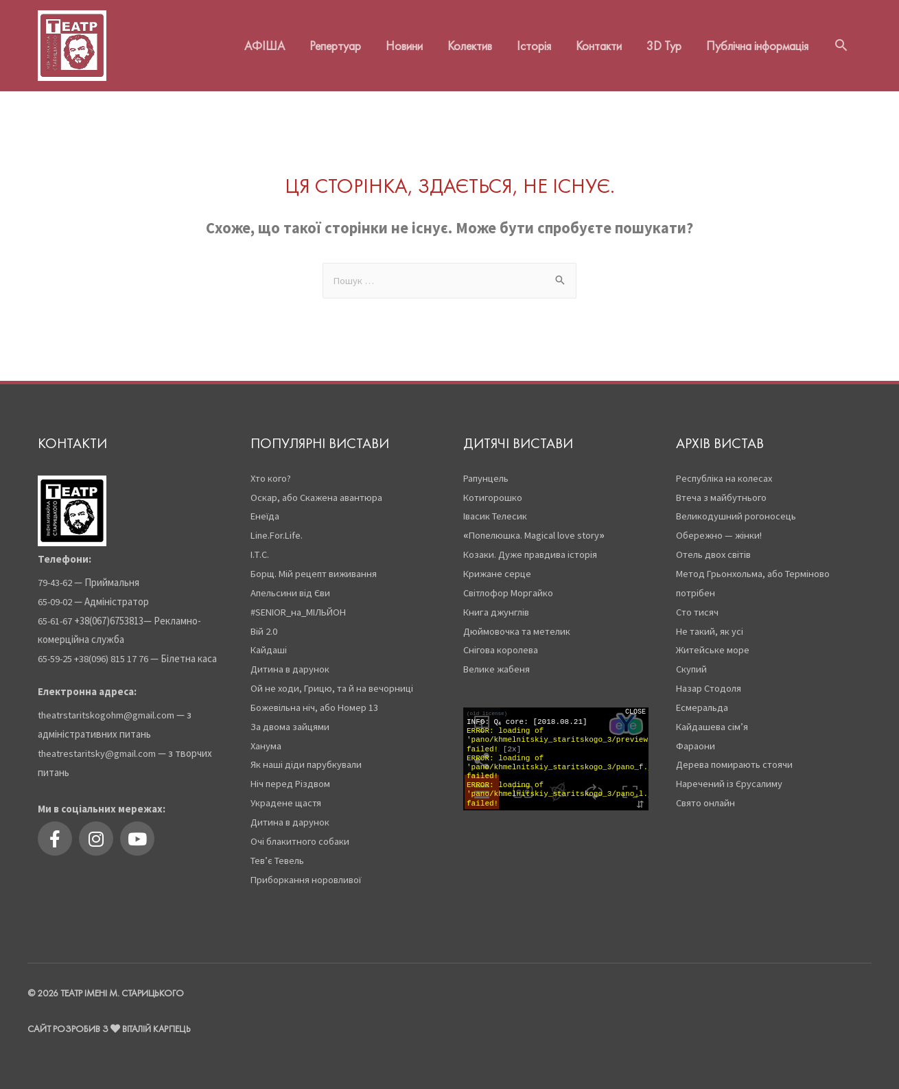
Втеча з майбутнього (722, 488)
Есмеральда (702, 698)
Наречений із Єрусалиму (730, 775)
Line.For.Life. (278, 526)
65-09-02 (55, 592)
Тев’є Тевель (279, 851)
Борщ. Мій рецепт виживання (316, 565)
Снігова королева (502, 641)
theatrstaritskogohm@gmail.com (108, 706)
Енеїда (265, 507)
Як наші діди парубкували (307, 755)
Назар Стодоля (710, 679)
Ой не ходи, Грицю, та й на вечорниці (333, 679)
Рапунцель (487, 469)
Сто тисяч (698, 602)
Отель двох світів (716, 545)
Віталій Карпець (157, 1020)
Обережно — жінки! (720, 526)
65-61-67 (55, 611)
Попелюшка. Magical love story (535, 526)
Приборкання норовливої (307, 870)
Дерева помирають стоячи (736, 755)
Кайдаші (270, 641)
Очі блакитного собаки (300, 832)
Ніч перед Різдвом (291, 775)
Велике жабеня (498, 660)
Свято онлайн (707, 794)
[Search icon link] (841, 41)
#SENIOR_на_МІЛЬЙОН (301, 602)
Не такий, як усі (710, 622)
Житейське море (713, 641)
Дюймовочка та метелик (518, 622)
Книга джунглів (497, 602)
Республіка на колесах (725, 469)
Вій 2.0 (264, 622)
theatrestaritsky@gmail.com (98, 744)
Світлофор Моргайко (509, 583)
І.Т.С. (261, 545)
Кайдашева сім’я (712, 717)
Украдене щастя (286, 794)
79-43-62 (55, 573)
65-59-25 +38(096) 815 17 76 (94, 650)
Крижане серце (498, 565)
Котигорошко (493, 488)
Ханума (266, 736)
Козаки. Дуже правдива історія (532, 545)
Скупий (692, 660)
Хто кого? (272, 469)
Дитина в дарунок (290, 660)
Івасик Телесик (496, 507)
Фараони (695, 736)
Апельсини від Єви (292, 583)
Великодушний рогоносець (737, 507)
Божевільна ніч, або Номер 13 (316, 698)
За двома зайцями (290, 717)
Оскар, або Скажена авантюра (317, 488)
